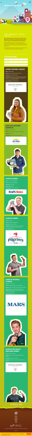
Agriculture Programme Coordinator (13, 127)
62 (21, 404)
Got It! (28, 433)
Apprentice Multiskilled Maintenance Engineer (13, 350)
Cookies (16, 422)
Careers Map (16, 419)
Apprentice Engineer (12, 179)
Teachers (16, 417)
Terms (16, 421)
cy (2, 2)
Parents (16, 418)
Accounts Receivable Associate (15, 69)
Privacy (16, 420)
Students (16, 416)
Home (16, 415)
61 (19, 404)
